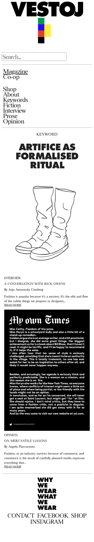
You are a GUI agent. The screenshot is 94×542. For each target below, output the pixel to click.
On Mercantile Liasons (25, 440)
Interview (14, 110)
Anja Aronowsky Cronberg (25, 289)
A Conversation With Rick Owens (34, 283)
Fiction (12, 105)
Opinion (13, 121)
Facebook (52, 515)
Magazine (15, 71)
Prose (10, 115)
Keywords (15, 99)
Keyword (47, 134)
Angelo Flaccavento (21, 446)
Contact (20, 515)
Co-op (11, 76)
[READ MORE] (12, 305)
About (11, 94)
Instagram (46, 521)
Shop (9, 89)
